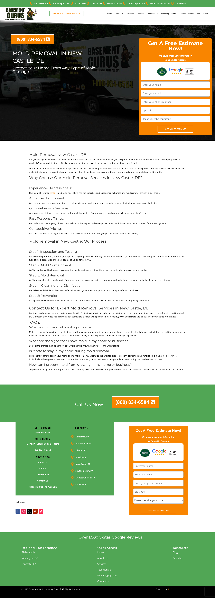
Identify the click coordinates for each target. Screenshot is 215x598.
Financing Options (168, 13)
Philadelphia (28, 552)
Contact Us (103, 581)
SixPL (170, 589)
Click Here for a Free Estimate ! (67, 13)
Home (109, 13)
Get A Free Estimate (175, 129)
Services (130, 13)
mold (52, 193)
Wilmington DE (30, 558)
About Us (119, 13)
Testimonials (152, 13)
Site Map (177, 558)
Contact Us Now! (187, 13)
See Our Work (202, 13)
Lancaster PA (29, 564)
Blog (175, 552)
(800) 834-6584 (31, 39)
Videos (141, 13)
